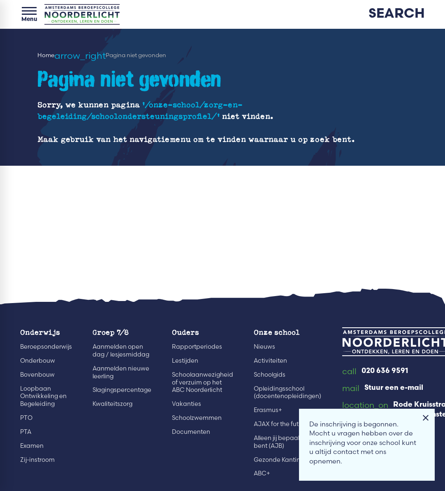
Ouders (185, 331)
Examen (32, 445)
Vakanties (186, 404)
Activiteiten (270, 360)
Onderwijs (40, 331)
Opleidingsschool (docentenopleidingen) (287, 392)
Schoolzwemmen (197, 418)
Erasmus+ (268, 410)
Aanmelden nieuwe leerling (121, 372)
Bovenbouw (37, 374)
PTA (25, 431)
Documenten (191, 431)
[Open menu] (29, 14)
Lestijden (185, 360)
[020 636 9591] (375, 371)
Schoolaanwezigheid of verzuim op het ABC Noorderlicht (202, 382)
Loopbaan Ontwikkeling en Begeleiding (43, 396)
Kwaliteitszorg (112, 404)
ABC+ (262, 473)
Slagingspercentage (122, 390)
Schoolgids (269, 374)
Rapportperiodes (197, 346)
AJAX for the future (281, 424)
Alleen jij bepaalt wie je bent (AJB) (286, 441)
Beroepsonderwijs (46, 346)
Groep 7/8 (111, 331)
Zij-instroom (37, 459)
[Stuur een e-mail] (382, 388)
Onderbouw (37, 360)
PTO (26, 418)
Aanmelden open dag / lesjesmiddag (121, 350)
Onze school (277, 331)
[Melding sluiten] (426, 418)
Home (45, 55)
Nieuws (264, 346)
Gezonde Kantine (279, 459)
